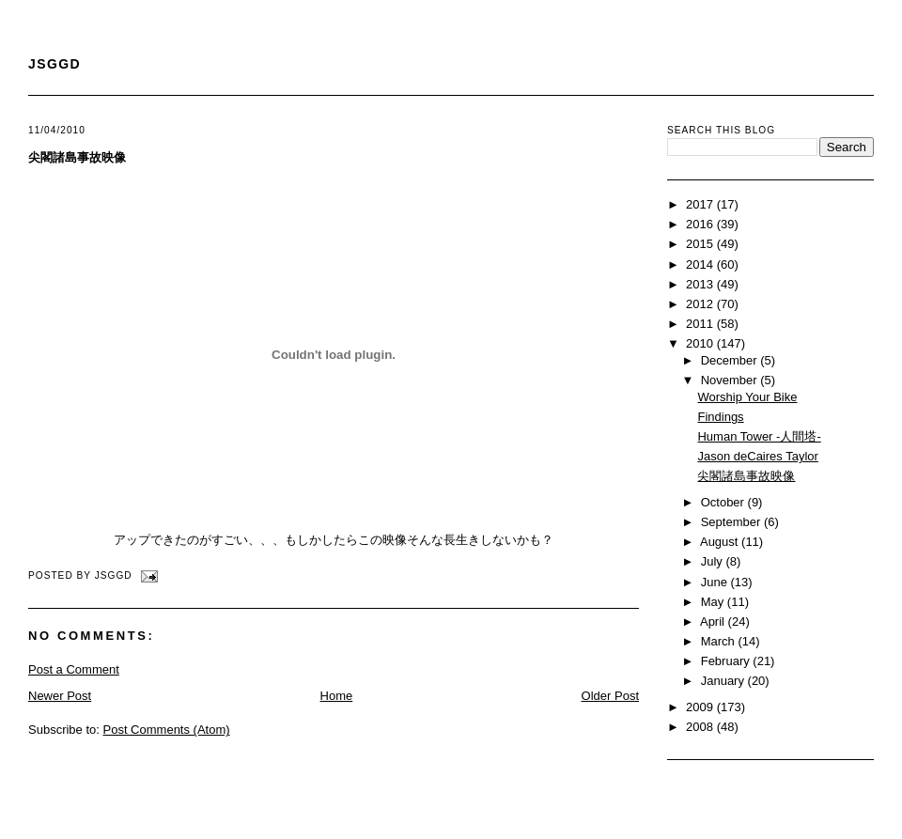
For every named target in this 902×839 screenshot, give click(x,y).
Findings (720, 417)
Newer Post (59, 696)
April (714, 621)
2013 (701, 284)
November (731, 380)
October (724, 502)
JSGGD (54, 63)
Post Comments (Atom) (166, 729)
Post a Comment (73, 669)
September (732, 522)
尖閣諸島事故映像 (77, 157)
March (720, 641)
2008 (701, 727)
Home (336, 696)
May (714, 602)
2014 (701, 264)
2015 (701, 244)
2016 (701, 224)
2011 (701, 324)
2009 (701, 707)
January (724, 681)
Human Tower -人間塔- (758, 436)
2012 (701, 304)
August (720, 542)
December (731, 360)
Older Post (610, 696)
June (716, 582)
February (727, 661)
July (713, 561)
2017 (701, 204)
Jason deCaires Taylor (757, 456)
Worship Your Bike (747, 397)
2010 (701, 343)
